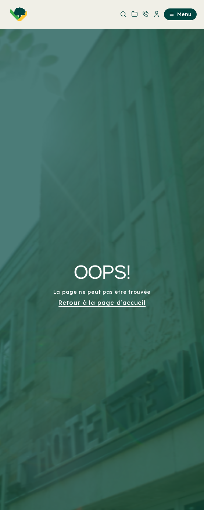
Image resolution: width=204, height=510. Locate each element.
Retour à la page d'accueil (102, 302)
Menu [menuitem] (180, 14)
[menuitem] (17, 14)
